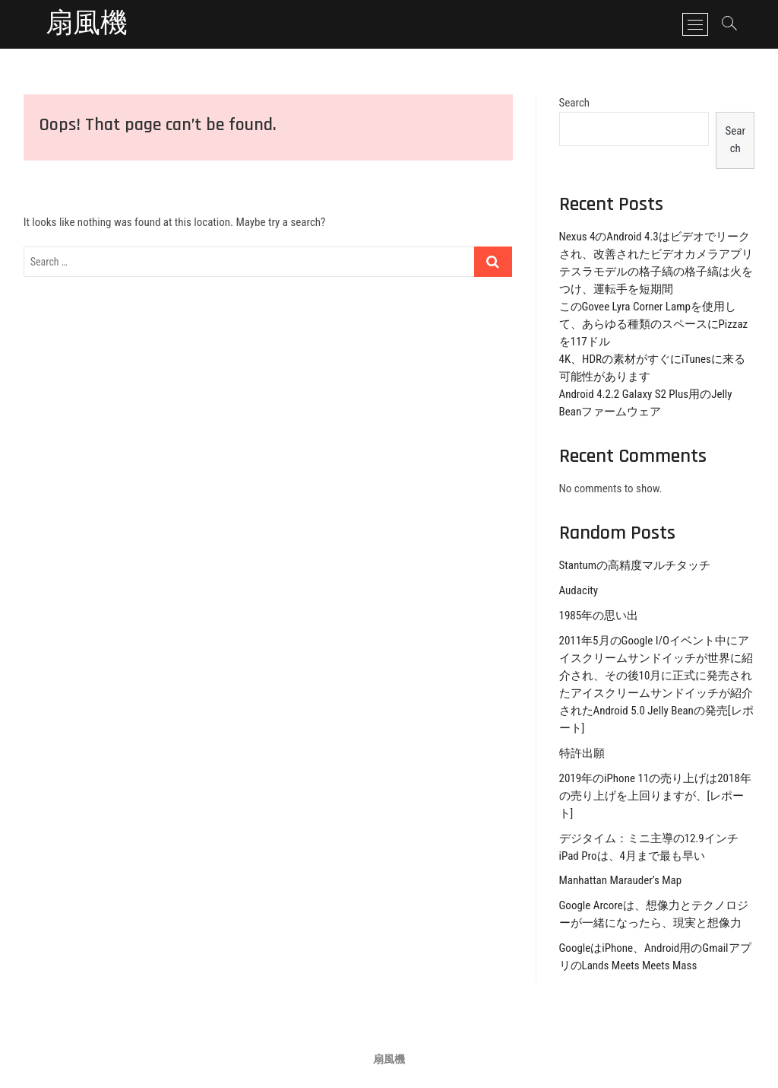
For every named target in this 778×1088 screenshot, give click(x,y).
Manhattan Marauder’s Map (620, 880)
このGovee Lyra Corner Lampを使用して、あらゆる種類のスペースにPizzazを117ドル (653, 324)
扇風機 (87, 24)
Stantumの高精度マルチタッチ (635, 565)
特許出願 (582, 753)
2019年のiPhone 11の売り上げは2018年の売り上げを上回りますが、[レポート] (655, 795)
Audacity (579, 590)
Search (574, 103)
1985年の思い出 (599, 615)
